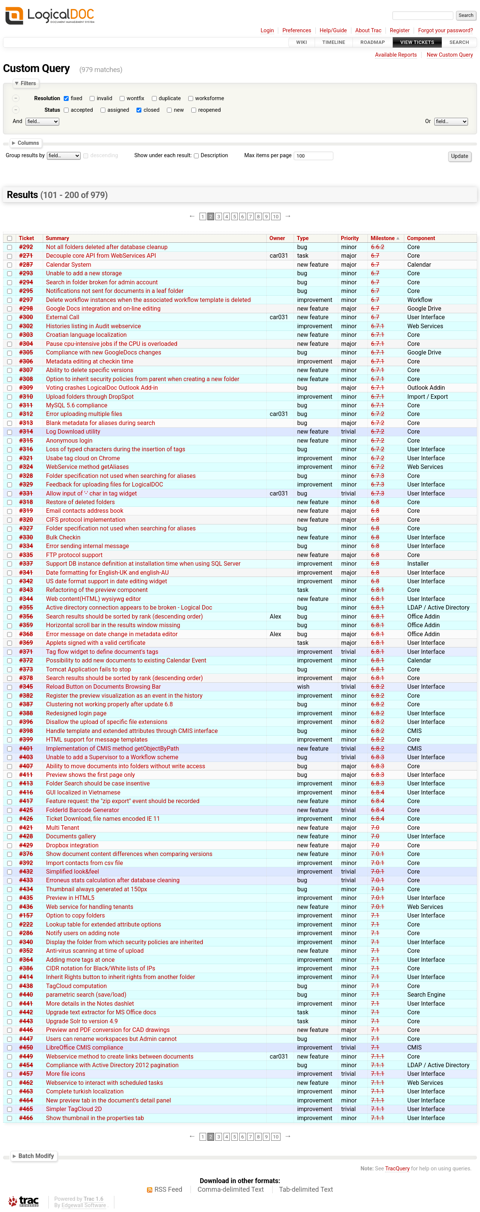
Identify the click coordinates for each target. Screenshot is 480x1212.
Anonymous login (69, 440)
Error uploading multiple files (84, 414)
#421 (26, 827)
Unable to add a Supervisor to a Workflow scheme (112, 757)
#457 (26, 1073)
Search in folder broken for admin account (102, 282)
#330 (26, 537)
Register (400, 30)
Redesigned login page (76, 713)
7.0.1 (377, 854)
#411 (26, 774)
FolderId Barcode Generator (82, 810)
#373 (26, 669)
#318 (26, 502)
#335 (26, 555)
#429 (26, 845)
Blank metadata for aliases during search (100, 423)
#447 (26, 1038)
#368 (26, 634)
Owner (277, 238)
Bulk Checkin (63, 537)
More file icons (66, 1073)
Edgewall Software (84, 1205)
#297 (26, 299)
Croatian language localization (86, 334)
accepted (82, 110)
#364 (26, 959)
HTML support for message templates (97, 739)
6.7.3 (377, 475)
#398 (26, 730)
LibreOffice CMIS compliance (84, 1047)
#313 (26, 423)
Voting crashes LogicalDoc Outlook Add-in (102, 387)
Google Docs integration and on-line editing (103, 308)
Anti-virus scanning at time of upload (95, 950)
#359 (26, 625)
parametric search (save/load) (86, 994)
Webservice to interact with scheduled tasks (104, 1082)
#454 (26, 1065)
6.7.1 (377, 326)
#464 (26, 1100)
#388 (26, 713)
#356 (26, 616)
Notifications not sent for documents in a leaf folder (115, 290)
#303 (26, 334)
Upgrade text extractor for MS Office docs (101, 1012)
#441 (26, 1003)
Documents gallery (71, 836)
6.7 (375, 255)
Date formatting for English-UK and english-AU (107, 572)
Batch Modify (36, 1155)
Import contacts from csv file (84, 863)
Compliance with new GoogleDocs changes (103, 352)
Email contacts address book (84, 510)
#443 (26, 1021)
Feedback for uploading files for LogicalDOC (104, 484)
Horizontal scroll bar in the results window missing (113, 625)
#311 (26, 405)
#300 (26, 317)
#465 (26, 1109)
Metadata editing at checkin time (90, 361)
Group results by (25, 155)
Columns (28, 143)
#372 (26, 660)
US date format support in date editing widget (106, 581)
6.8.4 (377, 792)
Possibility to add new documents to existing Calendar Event (126, 660)
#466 (26, 1118)
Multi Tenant (62, 827)
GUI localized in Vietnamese (83, 792)
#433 (26, 880)
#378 (26, 678)
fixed (76, 98)
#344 (26, 598)
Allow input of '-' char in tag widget (91, 493)
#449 (26, 1056)
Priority (350, 238)
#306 (26, 361)
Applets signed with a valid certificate (96, 642)
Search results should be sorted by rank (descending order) (124, 616)
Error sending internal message (87, 546)
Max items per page (267, 155)
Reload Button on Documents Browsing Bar (103, 686)
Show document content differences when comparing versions (129, 854)
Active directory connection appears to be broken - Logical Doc (129, 607)
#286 (26, 933)
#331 (26, 493)
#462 (26, 1082)
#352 (26, 950)
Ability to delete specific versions (90, 370)
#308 (26, 379)
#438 (26, 986)
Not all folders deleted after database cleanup (107, 247)
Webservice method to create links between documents (120, 1056)
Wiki (301, 42)
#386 (26, 968)
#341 (26, 572)
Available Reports (396, 55)
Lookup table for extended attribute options (103, 924)
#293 (26, 273)
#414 (26, 977)
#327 (26, 528)
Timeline (333, 42)
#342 (26, 581)
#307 (26, 370)
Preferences (296, 30)
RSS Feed (168, 1189)
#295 (26, 290)
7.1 (375, 915)
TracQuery (397, 1168)
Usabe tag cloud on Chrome (83, 458)
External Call (62, 317)
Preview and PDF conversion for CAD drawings (108, 1029)
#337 (26, 563)
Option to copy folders (75, 915)
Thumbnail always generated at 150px (96, 889)
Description (211, 155)
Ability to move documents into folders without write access (126, 766)
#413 (26, 783)
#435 (26, 897)
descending (104, 155)
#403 (26, 757)
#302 (26, 326)
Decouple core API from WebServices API (101, 255)
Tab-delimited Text (306, 1189)
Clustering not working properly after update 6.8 (109, 704)
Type (303, 238)
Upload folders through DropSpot (90, 396)
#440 (26, 994)
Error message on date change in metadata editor (112, 634)
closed (151, 110)
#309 (26, 387)
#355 (26, 607)
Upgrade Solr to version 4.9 (82, 1021)
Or (428, 121)
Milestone (383, 238)
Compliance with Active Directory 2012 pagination (112, 1065)
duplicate (170, 98)
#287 (26, 264)
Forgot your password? (445, 30)
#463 (26, 1091)
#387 (26, 704)
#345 (26, 686)
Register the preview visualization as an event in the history (124, 695)
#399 (26, 739)
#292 (26, 247)
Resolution (47, 98)
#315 (26, 440)
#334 (26, 546)
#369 (26, 642)
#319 (26, 510)
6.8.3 (377, 757)
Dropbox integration (72, 845)
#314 (26, 431)
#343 (26, 589)
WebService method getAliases (87, 466)
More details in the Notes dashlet (90, 1003)
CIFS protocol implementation (86, 519)
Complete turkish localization (85, 1091)
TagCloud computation (76, 986)
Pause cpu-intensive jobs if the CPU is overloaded (111, 343)
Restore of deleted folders (80, 502)
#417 (26, 801)
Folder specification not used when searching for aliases (121, 475)
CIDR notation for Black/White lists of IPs (100, 968)
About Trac (369, 30)
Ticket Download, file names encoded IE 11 (103, 818)
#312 (26, 414)
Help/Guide (333, 30)
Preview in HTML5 (70, 897)
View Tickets (417, 42)
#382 (26, 695)
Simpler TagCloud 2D (74, 1109)
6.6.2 (377, 247)
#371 (26, 651)
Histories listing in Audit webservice (93, 326)
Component (421, 238)
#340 (26, 942)
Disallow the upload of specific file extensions (107, 721)
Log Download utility (73, 431)
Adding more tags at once (80, 959)
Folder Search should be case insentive (98, 783)
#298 (26, 308)
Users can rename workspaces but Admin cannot (111, 1038)
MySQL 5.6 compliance (77, 405)
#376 (26, 854)
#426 (26, 818)
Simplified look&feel (72, 871)
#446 (26, 1029)
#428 (26, 836)
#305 (26, 352)
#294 (26, 282)
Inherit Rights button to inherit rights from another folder (120, 977)
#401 (26, 748)
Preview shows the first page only (90, 774)
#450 (26, 1047)
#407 (26, 766)
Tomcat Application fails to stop (88, 669)
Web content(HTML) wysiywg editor (93, 598)
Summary (57, 238)
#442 (26, 1012)
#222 (26, 924)
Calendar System (69, 264)
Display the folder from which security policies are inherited (124, 942)
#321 (26, 458)
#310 (26, 396)
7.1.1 (377, 1056)
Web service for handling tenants (90, 906)
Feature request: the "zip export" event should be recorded (123, 801)
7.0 (375, 827)
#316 (26, 449)
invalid (104, 98)
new (179, 110)
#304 (26, 343)
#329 (26, 484)
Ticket (26, 238)
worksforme (209, 98)
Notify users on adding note (83, 933)
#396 (26, 721)
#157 (26, 915)
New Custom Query (450, 55)
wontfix (135, 98)
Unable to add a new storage (84, 273)
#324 (26, 466)
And (17, 121)
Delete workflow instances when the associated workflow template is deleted (148, 299)
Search (459, 42)
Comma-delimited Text (231, 1189)
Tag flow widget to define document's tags (102, 651)
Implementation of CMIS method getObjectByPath (112, 748)
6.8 (375, 502)
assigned (118, 110)
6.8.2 (377, 686)
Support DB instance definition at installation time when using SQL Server (143, 563)
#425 (26, 810)
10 (276, 216)
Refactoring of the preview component (97, 589)
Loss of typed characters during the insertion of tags (115, 449)
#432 (26, 871)
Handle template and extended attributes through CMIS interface (132, 730)
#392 (26, 863)
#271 (26, 255)
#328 (26, 475)
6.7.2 (377, 414)
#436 (26, 906)
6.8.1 (377, 589)
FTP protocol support (74, 555)
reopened (209, 110)
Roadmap (372, 42)
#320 (26, 519)
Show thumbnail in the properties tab (95, 1118)
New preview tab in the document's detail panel (108, 1100)
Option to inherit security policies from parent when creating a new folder (142, 379)
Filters (28, 83)
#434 (26, 889)
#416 (26, 792)
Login (267, 30)
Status (52, 110)
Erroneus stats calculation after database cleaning (113, 880)
